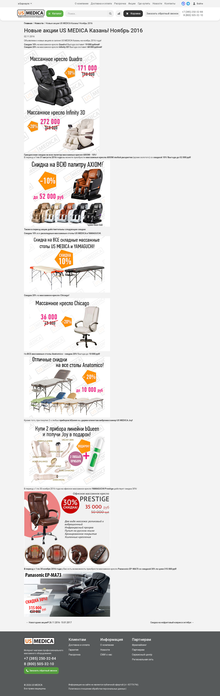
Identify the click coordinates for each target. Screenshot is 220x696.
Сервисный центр (142, 654)
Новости (157, 3)
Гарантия (73, 649)
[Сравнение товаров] (119, 13)
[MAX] (183, 3)
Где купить (144, 3)
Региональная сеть (142, 659)
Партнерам (138, 649)
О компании (81, 3)
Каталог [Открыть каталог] (55, 13)
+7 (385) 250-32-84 (192, 11)
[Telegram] (188, 3)
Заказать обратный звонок (162, 13)
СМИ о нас (106, 654)
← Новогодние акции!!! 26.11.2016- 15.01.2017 (49, 622)
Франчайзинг (139, 644)
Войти (197, 3)
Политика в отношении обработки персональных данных (97, 689)
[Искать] (110, 13)
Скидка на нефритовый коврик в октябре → (172, 622)
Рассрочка (120, 3)
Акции (131, 3)
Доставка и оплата (101, 3)
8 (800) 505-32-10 (193, 15)
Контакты (169, 3)
